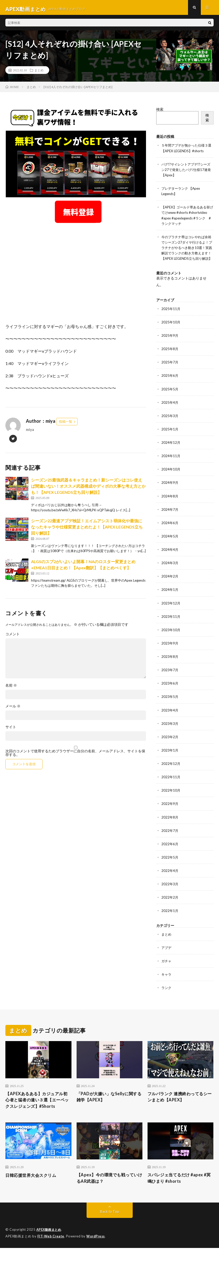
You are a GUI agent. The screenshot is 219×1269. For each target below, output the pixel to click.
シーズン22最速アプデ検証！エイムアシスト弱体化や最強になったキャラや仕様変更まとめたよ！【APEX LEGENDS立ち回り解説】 (87, 530)
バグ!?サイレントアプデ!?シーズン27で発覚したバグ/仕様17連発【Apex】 (185, 172)
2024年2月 (170, 589)
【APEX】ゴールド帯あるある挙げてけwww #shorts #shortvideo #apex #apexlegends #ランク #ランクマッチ (185, 221)
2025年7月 (170, 375)
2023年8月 (170, 669)
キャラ (166, 986)
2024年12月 (171, 455)
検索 (159, 112)
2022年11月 (171, 789)
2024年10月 (171, 482)
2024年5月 (170, 548)
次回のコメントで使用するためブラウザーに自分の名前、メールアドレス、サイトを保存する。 (75, 756)
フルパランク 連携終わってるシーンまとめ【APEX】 (179, 1109)
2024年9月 (170, 495)
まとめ (39, 73)
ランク (166, 999)
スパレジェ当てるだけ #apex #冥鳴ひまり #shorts (180, 1199)
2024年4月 (170, 562)
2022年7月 (170, 842)
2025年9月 (170, 348)
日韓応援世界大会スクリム (33, 1195)
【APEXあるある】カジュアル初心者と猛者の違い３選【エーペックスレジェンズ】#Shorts (37, 1116)
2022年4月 (170, 882)
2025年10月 (171, 335)
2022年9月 (170, 815)
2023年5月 (170, 709)
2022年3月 (170, 895)
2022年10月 (171, 802)
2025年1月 (170, 442)
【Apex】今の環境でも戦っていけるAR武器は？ (108, 1199)
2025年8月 (170, 362)
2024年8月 (170, 508)
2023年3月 (170, 735)
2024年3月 (170, 575)
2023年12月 (171, 615)
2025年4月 (170, 415)
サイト (10, 730)
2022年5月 (170, 869)
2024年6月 (170, 535)
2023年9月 (170, 655)
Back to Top (109, 1233)
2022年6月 (170, 855)
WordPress (97, 1257)
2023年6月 (170, 695)
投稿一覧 (65, 424)
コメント (12, 637)
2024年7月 (170, 522)
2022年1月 (170, 922)
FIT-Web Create (51, 1257)
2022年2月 (170, 909)
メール (12, 709)
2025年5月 (170, 402)
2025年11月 (171, 322)
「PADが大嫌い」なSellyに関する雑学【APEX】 (108, 1109)
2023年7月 (170, 682)
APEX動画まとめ (49, 1251)
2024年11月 (171, 468)
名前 (11, 688)
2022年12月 (171, 775)
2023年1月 (170, 762)
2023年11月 (171, 629)
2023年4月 (170, 722)
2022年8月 (170, 829)
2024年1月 (170, 602)
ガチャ (166, 972)
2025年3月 (170, 428)
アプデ (166, 959)
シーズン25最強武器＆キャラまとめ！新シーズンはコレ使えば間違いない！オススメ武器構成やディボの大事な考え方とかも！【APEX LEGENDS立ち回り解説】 (88, 489)
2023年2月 (170, 749)
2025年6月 (170, 388)
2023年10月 (171, 642)
